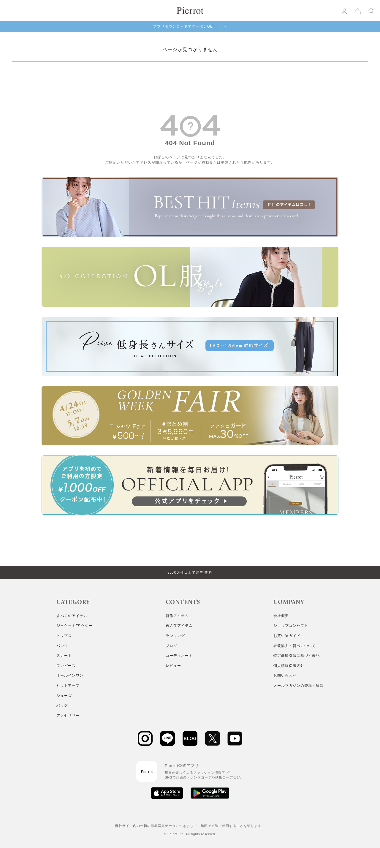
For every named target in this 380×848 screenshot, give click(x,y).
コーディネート (179, 656)
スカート (64, 656)
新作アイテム (177, 616)
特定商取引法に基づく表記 (296, 656)
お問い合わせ (285, 675)
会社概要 (281, 616)
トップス (64, 636)
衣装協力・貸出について (294, 646)
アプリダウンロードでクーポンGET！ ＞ (190, 26)
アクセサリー (68, 715)
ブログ (171, 646)
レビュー (173, 666)
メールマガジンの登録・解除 (298, 686)
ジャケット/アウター (74, 626)
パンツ (62, 646)
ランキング (175, 636)
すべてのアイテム (71, 616)
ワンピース (66, 666)
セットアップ (68, 686)
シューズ (64, 696)
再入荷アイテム (179, 626)
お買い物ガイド (286, 636)
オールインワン (69, 675)
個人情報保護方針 (288, 666)
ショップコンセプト (290, 626)
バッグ (62, 705)
